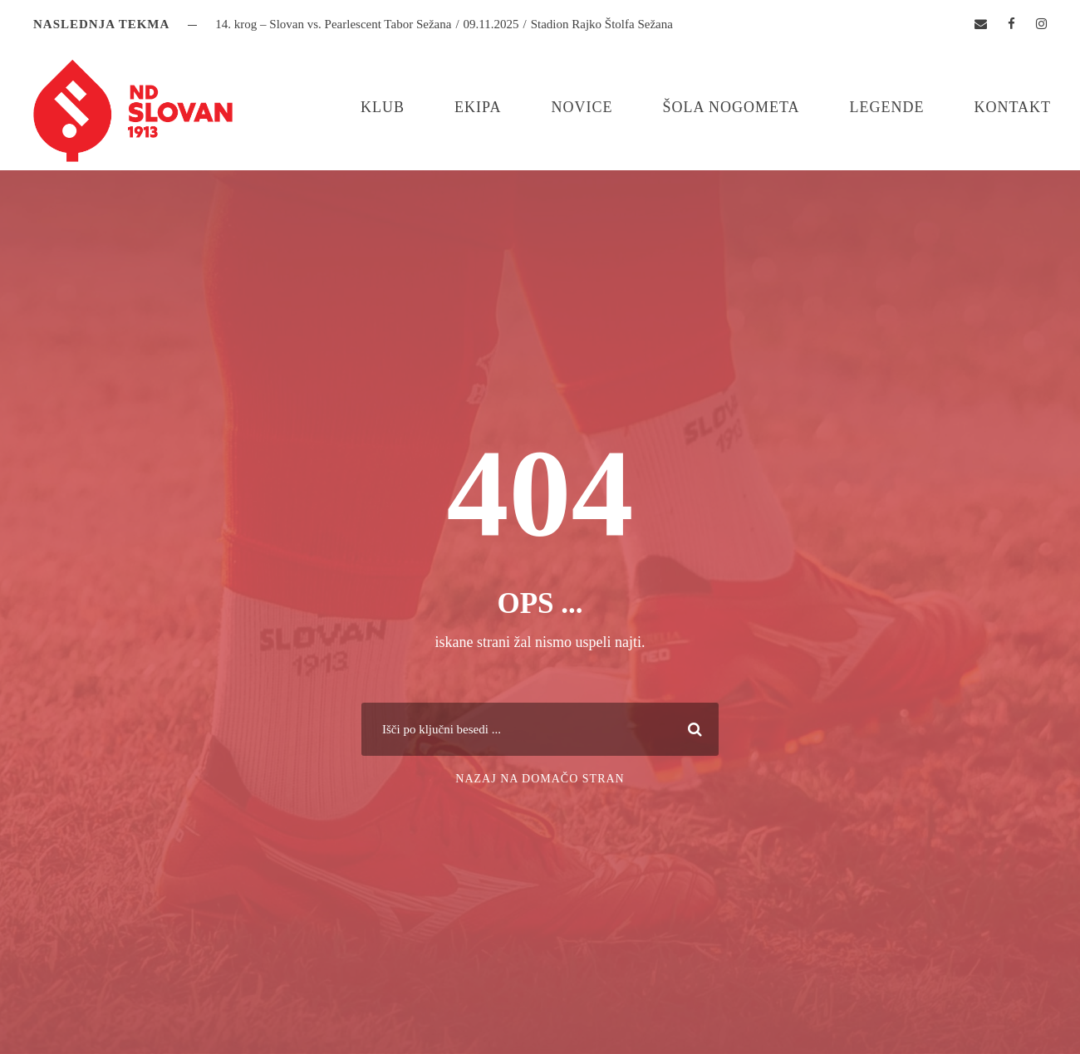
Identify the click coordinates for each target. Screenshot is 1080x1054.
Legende (886, 107)
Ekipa (477, 107)
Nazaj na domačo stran (539, 778)
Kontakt (1012, 107)
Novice (581, 107)
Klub (383, 107)
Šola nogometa (730, 107)
